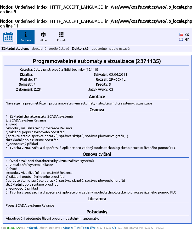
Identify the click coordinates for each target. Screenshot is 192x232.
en (187, 39)
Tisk (76, 227)
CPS (114, 227)
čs (187, 34)
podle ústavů (59, 49)
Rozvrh (61, 36)
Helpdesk (31, 227)
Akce (43, 36)
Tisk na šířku (88, 227)
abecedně (38, 49)
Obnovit (67, 227)
